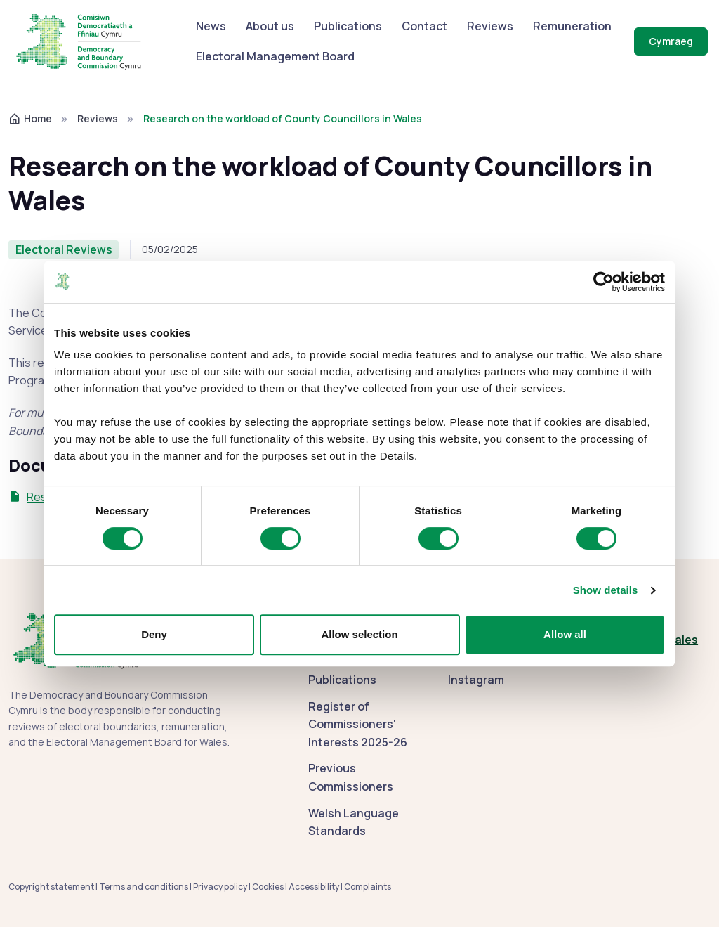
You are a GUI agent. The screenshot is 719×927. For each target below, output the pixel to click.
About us (270, 26)
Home (30, 118)
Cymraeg (671, 41)
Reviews (490, 26)
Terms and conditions (143, 887)
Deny (154, 634)
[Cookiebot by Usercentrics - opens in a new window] (603, 281)
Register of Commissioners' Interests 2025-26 (357, 724)
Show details (605, 590)
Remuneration (572, 26)
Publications (348, 26)
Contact (424, 26)
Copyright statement (51, 887)
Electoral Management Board (275, 56)
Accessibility (314, 887)
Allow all (564, 634)
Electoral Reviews (63, 249)
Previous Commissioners (350, 777)
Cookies (268, 887)
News (211, 26)
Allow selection (359, 634)
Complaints (367, 887)
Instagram (476, 679)
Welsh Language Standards (353, 822)
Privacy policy (220, 887)
